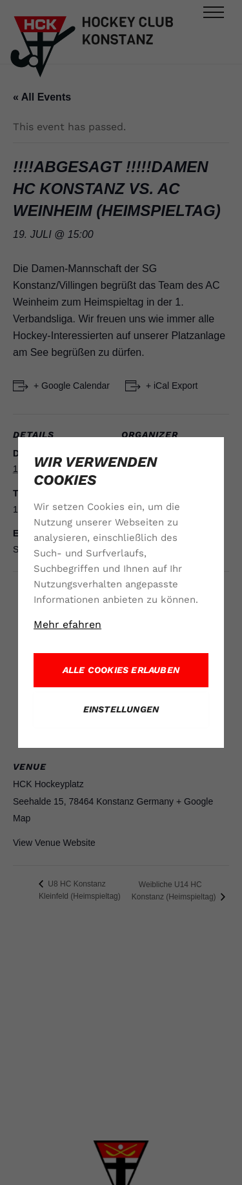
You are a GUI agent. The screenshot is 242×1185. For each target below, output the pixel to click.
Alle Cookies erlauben (121, 670)
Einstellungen (121, 709)
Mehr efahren (67, 624)
